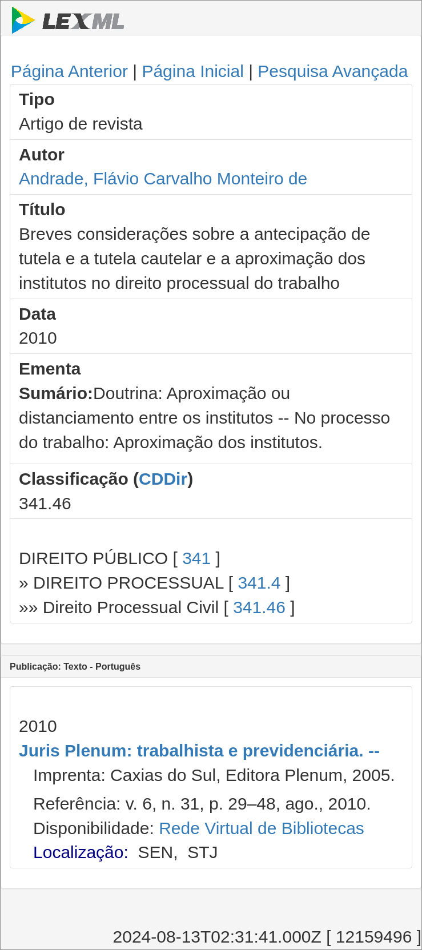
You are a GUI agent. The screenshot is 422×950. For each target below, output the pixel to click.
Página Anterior (69, 71)
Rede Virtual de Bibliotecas (261, 828)
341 (196, 558)
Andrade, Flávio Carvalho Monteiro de (163, 178)
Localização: (80, 852)
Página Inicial (192, 71)
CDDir (163, 478)
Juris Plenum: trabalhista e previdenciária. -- (199, 750)
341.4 (259, 582)
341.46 (259, 607)
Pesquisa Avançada (333, 71)
